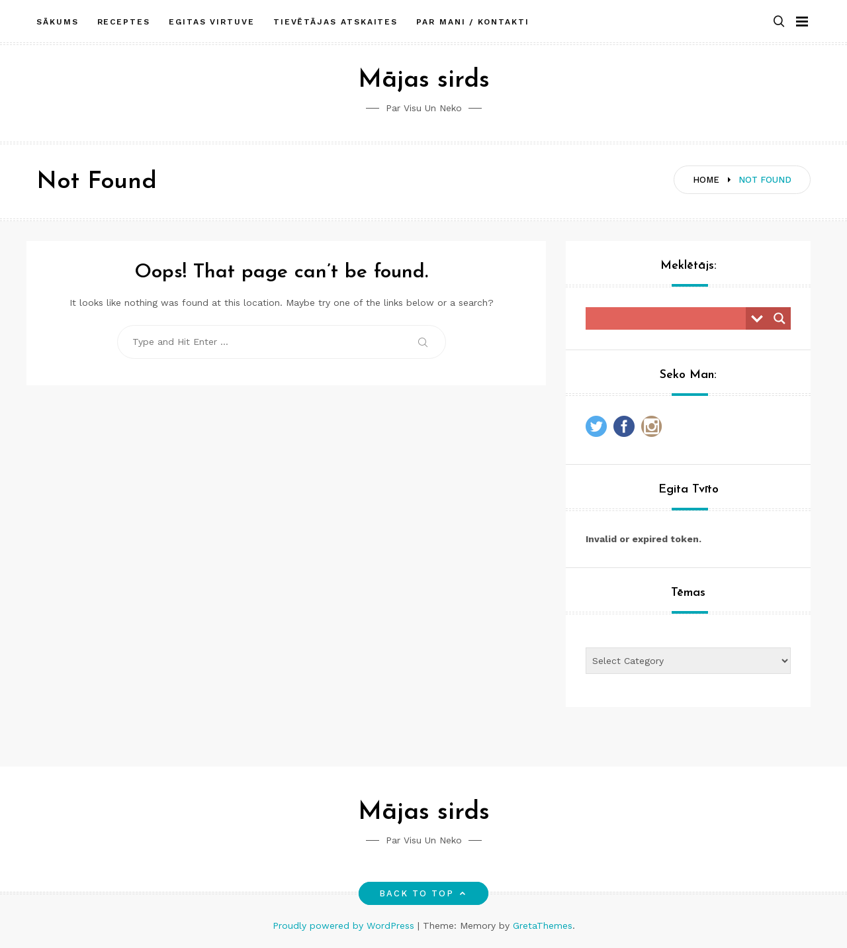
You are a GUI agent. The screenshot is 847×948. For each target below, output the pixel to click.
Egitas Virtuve (212, 21)
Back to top (423, 893)
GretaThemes (542, 925)
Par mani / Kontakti (472, 21)
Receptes (123, 21)
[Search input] (669, 318)
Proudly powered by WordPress (345, 925)
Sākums (57, 21)
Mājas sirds (424, 80)
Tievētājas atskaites (335, 21)
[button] (779, 22)
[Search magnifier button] (779, 318)
